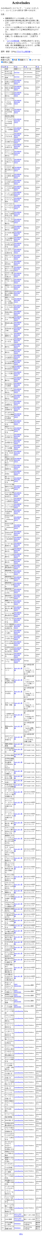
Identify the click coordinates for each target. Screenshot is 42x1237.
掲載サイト (24, 60)
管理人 (5, 62)
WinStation (17, 1223)
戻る (21, 1234)
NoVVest (16, 72)
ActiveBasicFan (18, 1011)
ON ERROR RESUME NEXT (17, 82)
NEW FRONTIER (17, 985)
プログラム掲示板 (23, 51)
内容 (15, 60)
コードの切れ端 (13, 41)
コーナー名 (35, 60)
